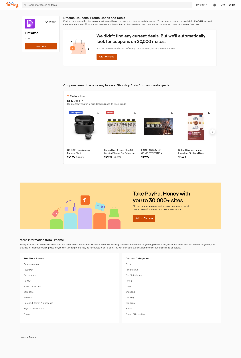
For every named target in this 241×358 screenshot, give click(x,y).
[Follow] (50, 22)
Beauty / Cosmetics (135, 314)
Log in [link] (232, 4)
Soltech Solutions (32, 286)
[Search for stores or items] (107, 5)
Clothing (130, 297)
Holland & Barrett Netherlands (38, 303)
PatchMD (28, 269)
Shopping (130, 292)
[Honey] (12, 5)
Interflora (28, 297)
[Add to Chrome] (107, 57)
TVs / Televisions (134, 275)
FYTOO (27, 280)
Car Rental (131, 303)
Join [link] (223, 4)
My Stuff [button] (202, 4)
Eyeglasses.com (32, 264)
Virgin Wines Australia (34, 308)
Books (129, 308)
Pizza (128, 264)
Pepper (27, 314)
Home (23, 337)
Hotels (129, 280)
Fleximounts (30, 275)
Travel (128, 286)
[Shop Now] (41, 46)
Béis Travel (29, 292)
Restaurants (132, 269)
